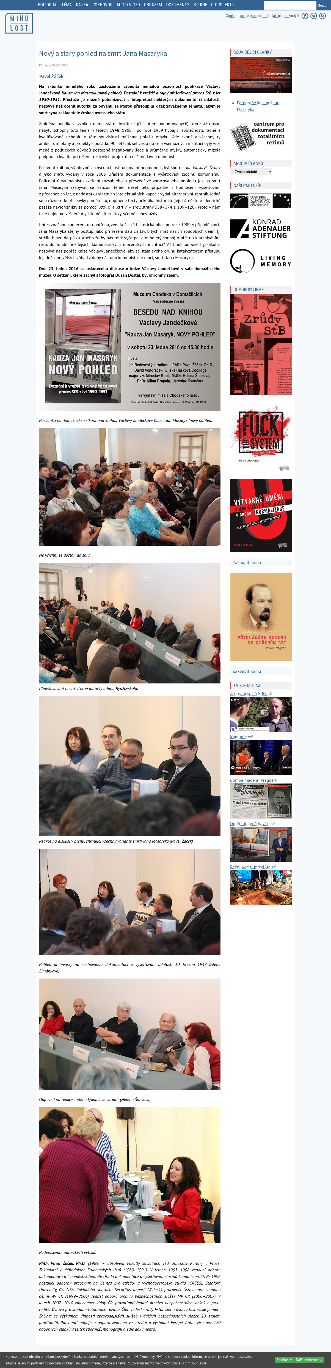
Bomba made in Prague (253, 780)
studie (200, 4)
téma (66, 4)
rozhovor (102, 4)
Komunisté (241, 736)
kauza (82, 4)
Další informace (310, 1360)
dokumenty (177, 4)
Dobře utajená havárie (252, 823)
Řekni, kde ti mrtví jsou (253, 867)
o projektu (222, 4)
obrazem (153, 4)
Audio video (128, 4)
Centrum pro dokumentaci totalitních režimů (262, 15)
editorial (47, 4)
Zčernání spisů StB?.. (251, 693)
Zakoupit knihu (247, 562)
